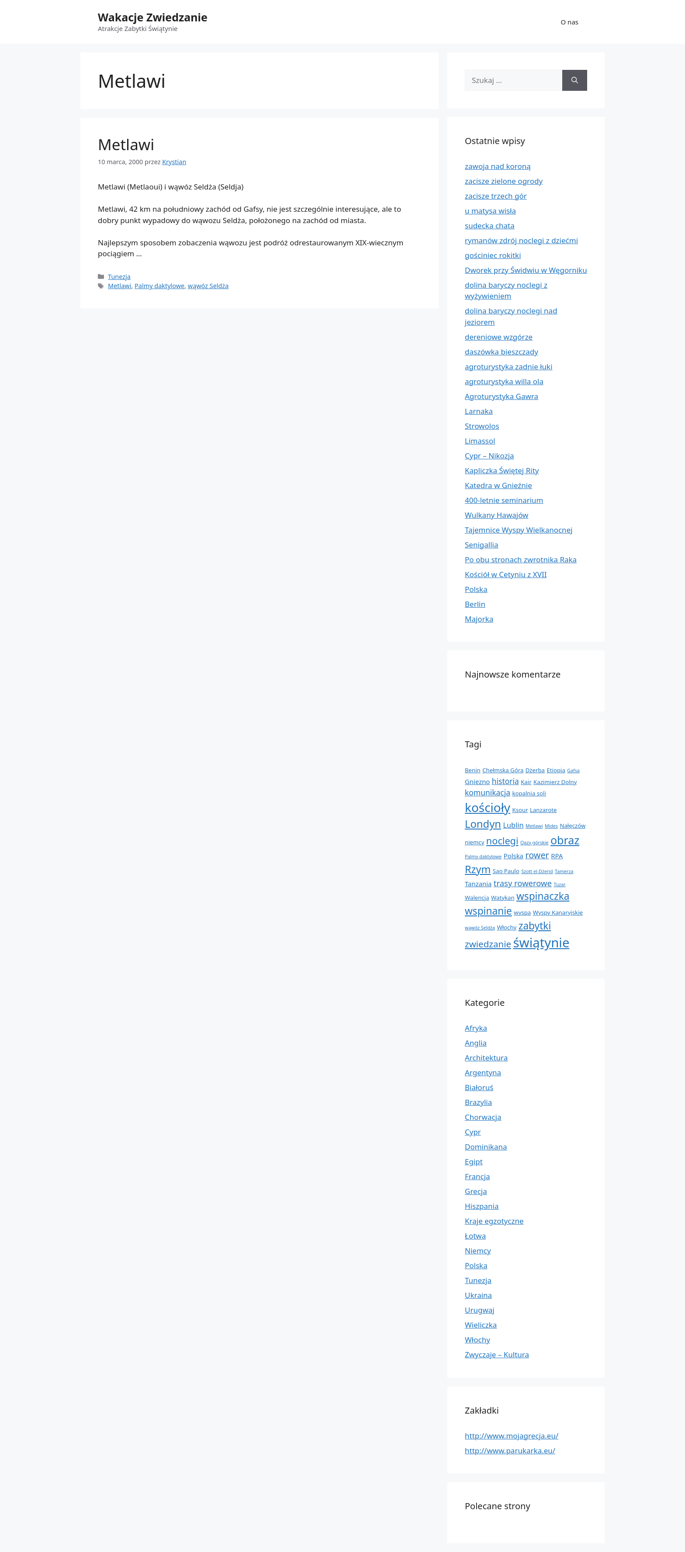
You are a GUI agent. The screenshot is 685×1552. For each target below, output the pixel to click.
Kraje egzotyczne (494, 1221)
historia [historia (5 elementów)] (505, 781)
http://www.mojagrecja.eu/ (511, 1436)
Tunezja (119, 276)
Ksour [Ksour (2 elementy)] (520, 810)
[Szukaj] (574, 80)
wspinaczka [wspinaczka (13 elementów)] (543, 896)
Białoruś (479, 1087)
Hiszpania (482, 1206)
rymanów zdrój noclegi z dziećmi (521, 240)
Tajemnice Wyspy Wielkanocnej (519, 530)
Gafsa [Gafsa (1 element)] (573, 770)
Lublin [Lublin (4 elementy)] (513, 825)
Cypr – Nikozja (489, 456)
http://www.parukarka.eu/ (510, 1450)
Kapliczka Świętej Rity (502, 470)
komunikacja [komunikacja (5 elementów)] (487, 792)
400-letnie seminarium (504, 500)
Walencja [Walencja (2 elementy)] (477, 898)
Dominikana (486, 1147)
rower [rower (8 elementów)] (537, 855)
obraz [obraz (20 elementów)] (564, 840)
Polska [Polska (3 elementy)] (513, 855)
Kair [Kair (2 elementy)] (526, 782)
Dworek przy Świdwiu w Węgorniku (526, 270)
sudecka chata (490, 225)
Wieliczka (481, 1325)
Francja (477, 1176)
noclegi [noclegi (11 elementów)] (502, 840)
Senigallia (481, 545)
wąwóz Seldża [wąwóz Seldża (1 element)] (480, 928)
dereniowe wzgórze (499, 337)
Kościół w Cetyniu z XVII (506, 574)
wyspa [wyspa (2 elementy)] (522, 912)
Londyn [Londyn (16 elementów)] (483, 824)
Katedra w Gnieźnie (498, 485)
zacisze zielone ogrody (504, 181)
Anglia (476, 1043)
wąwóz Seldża (208, 286)
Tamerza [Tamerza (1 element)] (564, 871)
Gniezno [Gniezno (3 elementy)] (477, 781)
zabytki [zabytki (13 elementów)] (535, 926)
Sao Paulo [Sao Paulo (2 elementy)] (506, 871)
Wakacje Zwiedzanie (153, 17)
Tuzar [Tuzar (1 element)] (559, 884)
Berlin (475, 604)
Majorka (479, 619)
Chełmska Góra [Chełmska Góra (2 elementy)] (502, 770)
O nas (570, 21)
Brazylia (478, 1102)
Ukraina (478, 1295)
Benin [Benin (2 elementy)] (473, 770)
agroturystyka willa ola (504, 381)
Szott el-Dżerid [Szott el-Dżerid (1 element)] (537, 871)
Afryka (476, 1028)
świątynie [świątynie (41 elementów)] (541, 942)
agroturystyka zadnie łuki (509, 366)
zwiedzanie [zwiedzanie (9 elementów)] (488, 944)
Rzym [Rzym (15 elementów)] (478, 869)
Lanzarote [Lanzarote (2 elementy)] (543, 810)
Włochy (477, 1340)
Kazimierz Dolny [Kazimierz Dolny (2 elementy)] (555, 782)
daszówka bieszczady (501, 352)
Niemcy (478, 1251)
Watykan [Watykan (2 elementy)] (503, 898)
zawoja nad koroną (498, 166)
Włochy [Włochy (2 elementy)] (506, 927)
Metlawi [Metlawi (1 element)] (534, 826)
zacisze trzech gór (496, 196)
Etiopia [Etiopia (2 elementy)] (556, 770)
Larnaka (479, 411)
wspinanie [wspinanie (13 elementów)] (488, 911)
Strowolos (482, 426)
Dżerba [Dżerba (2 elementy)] (535, 770)
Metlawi (126, 144)
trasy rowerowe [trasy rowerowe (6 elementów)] (523, 883)
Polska (476, 589)
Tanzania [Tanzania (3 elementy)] (478, 883)
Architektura (486, 1058)
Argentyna (483, 1072)
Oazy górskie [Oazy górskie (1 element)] (534, 843)
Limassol (480, 441)
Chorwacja (483, 1117)
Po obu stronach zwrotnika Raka (521, 559)
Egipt (474, 1161)
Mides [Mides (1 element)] (551, 826)
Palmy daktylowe (159, 286)
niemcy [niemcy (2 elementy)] (474, 842)
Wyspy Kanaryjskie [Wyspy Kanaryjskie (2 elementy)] (558, 912)
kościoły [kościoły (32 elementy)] (487, 807)
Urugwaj (480, 1310)
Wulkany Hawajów (496, 515)
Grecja (476, 1191)
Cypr (473, 1132)
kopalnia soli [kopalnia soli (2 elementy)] (529, 793)
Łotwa (475, 1236)
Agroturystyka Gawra (501, 396)
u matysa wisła (490, 211)
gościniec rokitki (493, 255)
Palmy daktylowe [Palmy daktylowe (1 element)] (483, 856)
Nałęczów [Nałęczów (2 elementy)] (572, 825)
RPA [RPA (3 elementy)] (557, 855)
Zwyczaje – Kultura (497, 1354)
